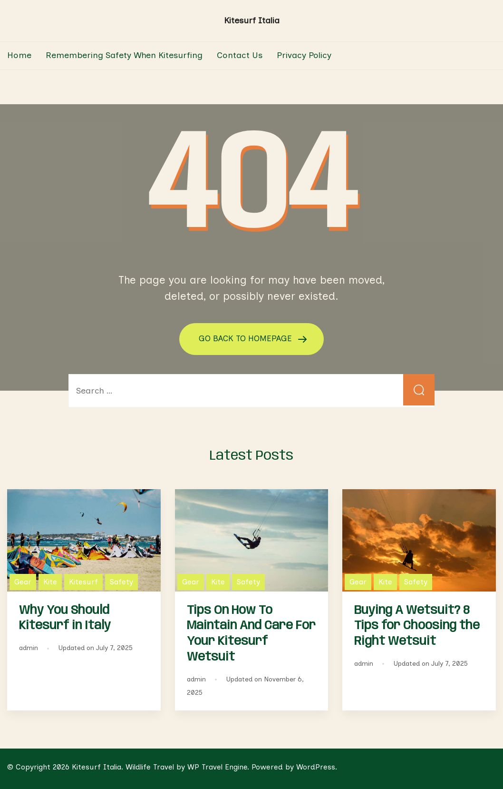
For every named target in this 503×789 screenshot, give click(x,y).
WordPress (315, 766)
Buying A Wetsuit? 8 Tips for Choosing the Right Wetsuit (417, 626)
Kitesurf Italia (252, 20)
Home (19, 55)
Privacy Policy (304, 55)
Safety (121, 581)
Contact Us (239, 55)
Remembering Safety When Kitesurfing (124, 55)
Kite (50, 581)
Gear (22, 581)
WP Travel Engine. (218, 766)
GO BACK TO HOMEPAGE (246, 338)
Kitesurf (83, 581)
